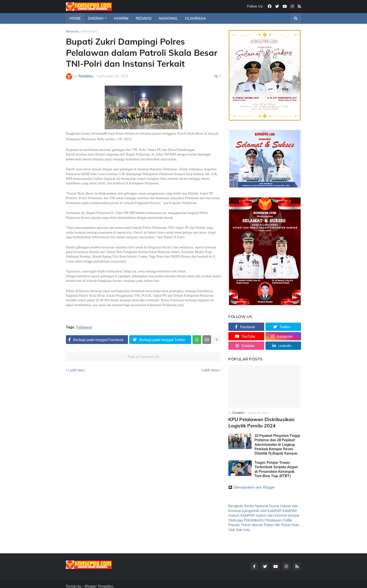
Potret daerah (252, 524)
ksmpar (293, 514)
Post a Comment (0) (143, 357)
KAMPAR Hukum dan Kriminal (263, 514)
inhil (263, 509)
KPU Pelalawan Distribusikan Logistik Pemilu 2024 (259, 421)
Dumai (274, 505)
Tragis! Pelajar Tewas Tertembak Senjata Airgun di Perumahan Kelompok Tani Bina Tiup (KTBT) (276, 468)
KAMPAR (274, 509)
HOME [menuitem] (75, 18)
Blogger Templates (99, 581)
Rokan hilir (272, 524)
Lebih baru (76, 370)
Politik (287, 519)
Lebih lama (210, 370)
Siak (231, 529)
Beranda (72, 31)
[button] (295, 18)
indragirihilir (250, 509)
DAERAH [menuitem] (96, 18)
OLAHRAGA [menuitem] (195, 18)
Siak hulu (243, 529)
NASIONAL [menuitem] (168, 18)
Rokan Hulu (290, 524)
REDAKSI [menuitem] (144, 18)
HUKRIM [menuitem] (121, 18)
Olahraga (235, 519)
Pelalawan (89, 31)
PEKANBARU (254, 519)
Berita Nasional (256, 505)
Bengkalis (235, 505)
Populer (234, 524)
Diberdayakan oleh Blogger (251, 486)
